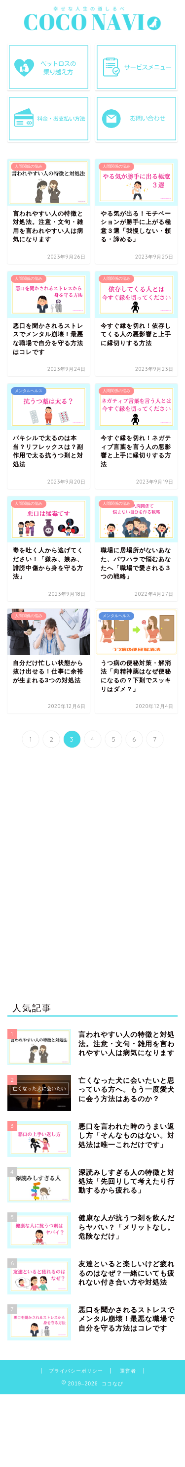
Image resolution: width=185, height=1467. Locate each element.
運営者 (128, 1371)
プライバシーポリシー (76, 1371)
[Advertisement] (92, 877)
